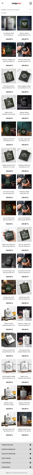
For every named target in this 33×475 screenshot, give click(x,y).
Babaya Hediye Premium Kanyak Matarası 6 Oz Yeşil (24, 113)
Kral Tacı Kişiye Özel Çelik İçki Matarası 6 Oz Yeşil (24, 245)
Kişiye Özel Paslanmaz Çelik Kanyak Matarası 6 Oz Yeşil (8, 245)
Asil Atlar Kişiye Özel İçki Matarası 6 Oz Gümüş (9, 430)
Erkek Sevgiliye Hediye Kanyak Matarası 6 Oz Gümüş (8, 377)
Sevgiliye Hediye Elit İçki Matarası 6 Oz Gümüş (24, 403)
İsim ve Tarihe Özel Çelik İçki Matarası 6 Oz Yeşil (9, 219)
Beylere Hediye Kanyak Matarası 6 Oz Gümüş (8, 324)
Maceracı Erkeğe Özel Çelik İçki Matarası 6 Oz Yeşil (8, 60)
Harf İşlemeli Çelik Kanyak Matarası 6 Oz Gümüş (24, 351)
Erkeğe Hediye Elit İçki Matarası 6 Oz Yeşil (8, 166)
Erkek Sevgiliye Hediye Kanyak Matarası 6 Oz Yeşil (24, 87)
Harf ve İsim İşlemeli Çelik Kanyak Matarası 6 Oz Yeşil (24, 219)
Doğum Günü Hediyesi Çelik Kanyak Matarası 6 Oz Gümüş (24, 377)
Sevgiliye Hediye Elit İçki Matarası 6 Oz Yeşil (9, 139)
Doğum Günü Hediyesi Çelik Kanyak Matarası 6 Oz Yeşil (8, 113)
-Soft (7, 473)
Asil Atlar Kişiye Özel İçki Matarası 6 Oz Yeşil (24, 139)
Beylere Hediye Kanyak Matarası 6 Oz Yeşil (24, 34)
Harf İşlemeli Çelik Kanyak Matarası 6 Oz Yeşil (8, 87)
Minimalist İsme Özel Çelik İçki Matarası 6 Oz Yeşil (24, 271)
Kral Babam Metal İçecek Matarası (8, 34)
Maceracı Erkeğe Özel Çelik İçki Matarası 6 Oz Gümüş (24, 324)
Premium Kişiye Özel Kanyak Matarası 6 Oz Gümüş (8, 351)
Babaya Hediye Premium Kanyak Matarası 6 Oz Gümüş (8, 403)
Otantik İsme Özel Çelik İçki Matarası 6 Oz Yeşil (24, 298)
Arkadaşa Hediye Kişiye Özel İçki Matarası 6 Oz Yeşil (24, 192)
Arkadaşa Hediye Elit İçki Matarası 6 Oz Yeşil (24, 166)
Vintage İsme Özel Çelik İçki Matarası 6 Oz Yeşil (9, 298)
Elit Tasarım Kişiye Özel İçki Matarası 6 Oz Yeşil (8, 192)
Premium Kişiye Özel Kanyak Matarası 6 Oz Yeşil (24, 60)
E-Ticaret (11, 473)
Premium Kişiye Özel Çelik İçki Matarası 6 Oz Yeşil (9, 271)
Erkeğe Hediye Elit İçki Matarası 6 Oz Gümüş (24, 430)
